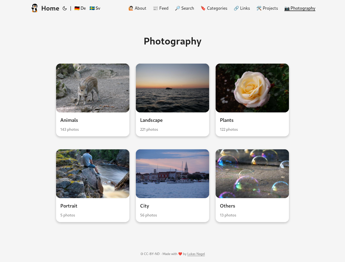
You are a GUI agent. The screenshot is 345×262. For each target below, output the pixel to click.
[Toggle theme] (64, 8)
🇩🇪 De (80, 8)
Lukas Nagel (196, 254)
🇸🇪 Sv (94, 8)
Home (44, 8)
